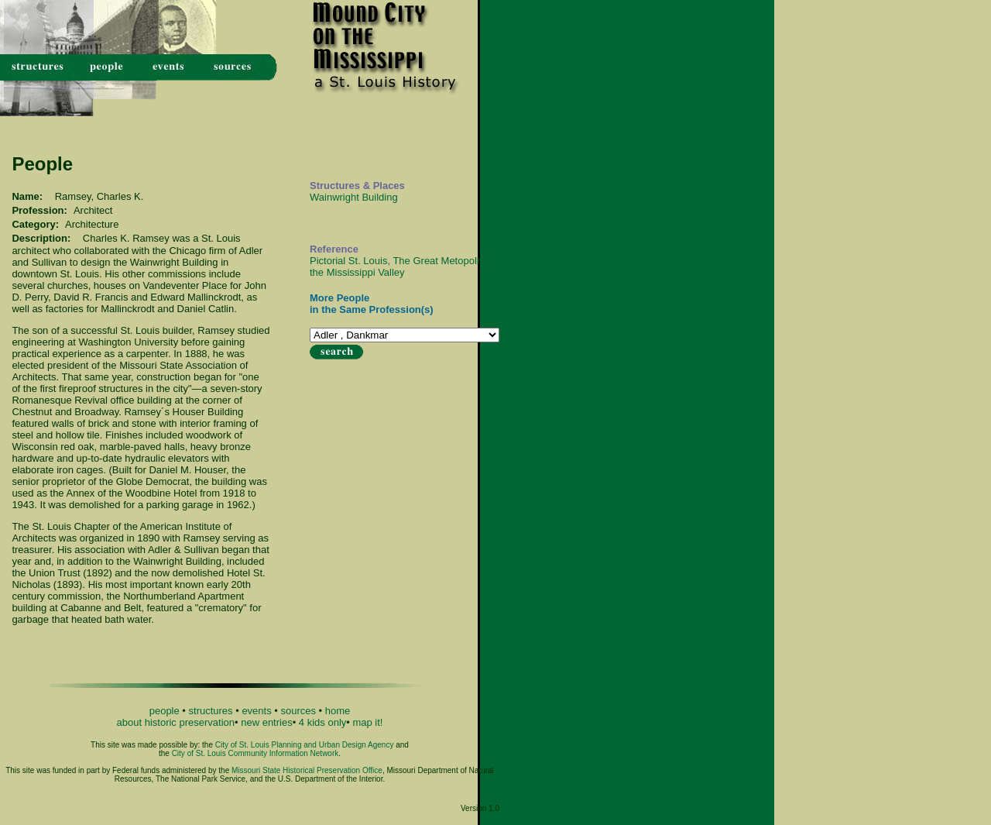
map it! (367, 722)
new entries (266, 722)
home (338, 711)
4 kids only (322, 722)
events (256, 711)
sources (298, 711)
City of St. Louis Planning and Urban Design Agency (304, 745)
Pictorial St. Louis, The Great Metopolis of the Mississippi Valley (403, 266)
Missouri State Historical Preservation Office (306, 770)
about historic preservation (176, 722)
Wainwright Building (354, 197)
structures (211, 711)
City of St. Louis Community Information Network (255, 753)
